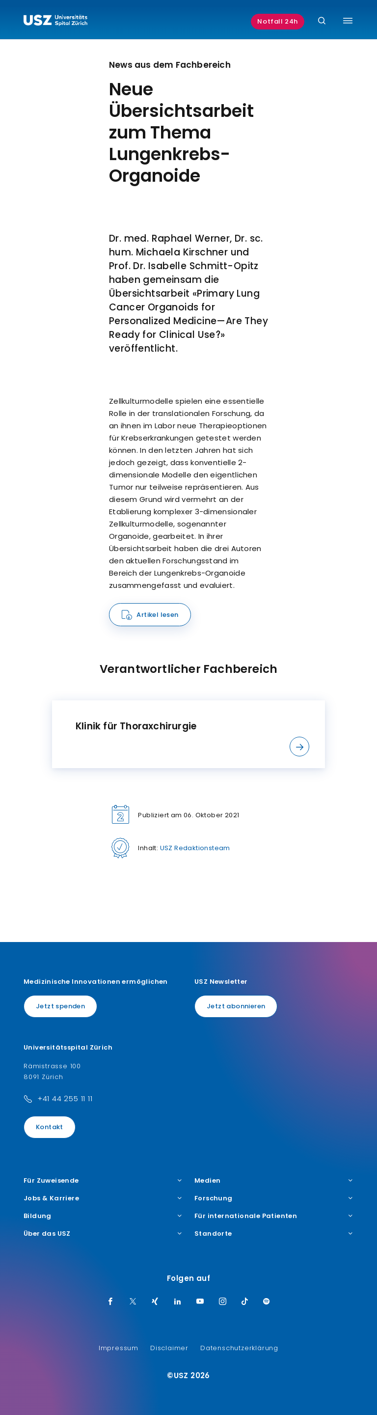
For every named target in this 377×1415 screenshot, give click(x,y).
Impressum (118, 1348)
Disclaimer (169, 1348)
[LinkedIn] (178, 1302)
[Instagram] (223, 1302)
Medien (273, 1180)
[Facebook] (110, 1302)
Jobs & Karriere (103, 1198)
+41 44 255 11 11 (65, 1098)
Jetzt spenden (60, 1006)
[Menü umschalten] (347, 21)
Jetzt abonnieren (236, 1006)
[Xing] (155, 1302)
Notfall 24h (277, 21)
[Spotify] (266, 1302)
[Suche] (321, 21)
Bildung (103, 1216)
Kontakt (49, 1127)
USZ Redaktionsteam (195, 848)
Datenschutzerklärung (239, 1348)
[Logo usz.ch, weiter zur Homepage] (55, 21)
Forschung (273, 1198)
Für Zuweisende (103, 1180)
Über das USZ (103, 1233)
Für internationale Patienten (273, 1216)
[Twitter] (133, 1302)
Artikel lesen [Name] (157, 614)
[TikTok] (245, 1302)
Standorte (273, 1233)
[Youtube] (200, 1302)
